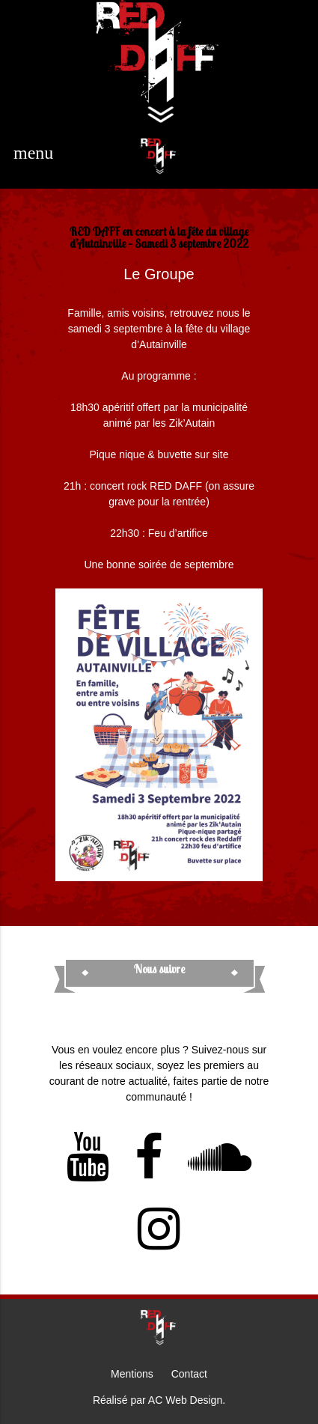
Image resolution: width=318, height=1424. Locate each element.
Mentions (132, 1374)
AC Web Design (185, 1400)
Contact (189, 1374)
